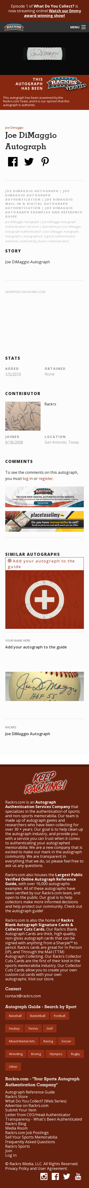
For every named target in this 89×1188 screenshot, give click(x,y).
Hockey (14, 1028)
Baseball (15, 1016)
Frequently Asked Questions (30, 1142)
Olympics (55, 1054)
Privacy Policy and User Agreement (36, 1168)
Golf (50, 1028)
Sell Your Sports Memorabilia (31, 1137)
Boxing (36, 1054)
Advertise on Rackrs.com (25, 292)
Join (8, 1151)
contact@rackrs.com (23, 995)
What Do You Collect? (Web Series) (35, 1101)
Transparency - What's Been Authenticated (43, 1119)
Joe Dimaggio (14, 127)
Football (59, 1016)
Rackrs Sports (17, 1146)
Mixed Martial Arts (22, 1041)
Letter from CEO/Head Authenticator (37, 1115)
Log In (11, 1155)
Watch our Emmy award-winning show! (52, 13)
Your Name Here (17, 640)
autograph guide (27, 910)
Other (13, 1066)
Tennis (33, 1028)
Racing (48, 1041)
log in (28, 478)
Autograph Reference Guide (30, 1092)
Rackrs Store (16, 1096)
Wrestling (16, 1054)
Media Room (16, 1128)
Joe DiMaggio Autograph (27, 733)
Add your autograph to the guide (41, 563)
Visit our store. (41, 979)
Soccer (66, 1041)
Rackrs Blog (15, 1124)
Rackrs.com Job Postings (27, 1132)
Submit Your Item (20, 1110)
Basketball (37, 1016)
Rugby (75, 1054)
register (46, 478)
